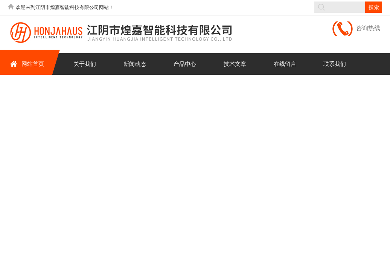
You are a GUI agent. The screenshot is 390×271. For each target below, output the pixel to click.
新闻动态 (134, 64)
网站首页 (27, 63)
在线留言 (285, 64)
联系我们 (334, 64)
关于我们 (84, 64)
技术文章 (235, 64)
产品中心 (185, 64)
